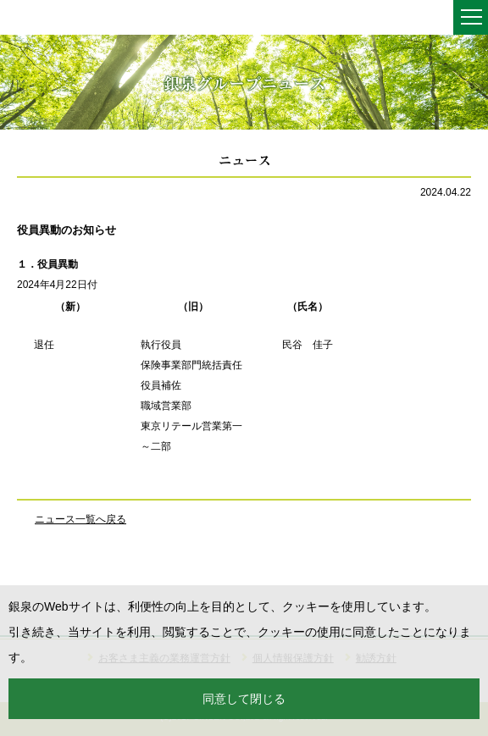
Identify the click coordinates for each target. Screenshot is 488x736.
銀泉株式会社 (51, 19)
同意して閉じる (244, 699)
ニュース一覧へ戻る (80, 519)
